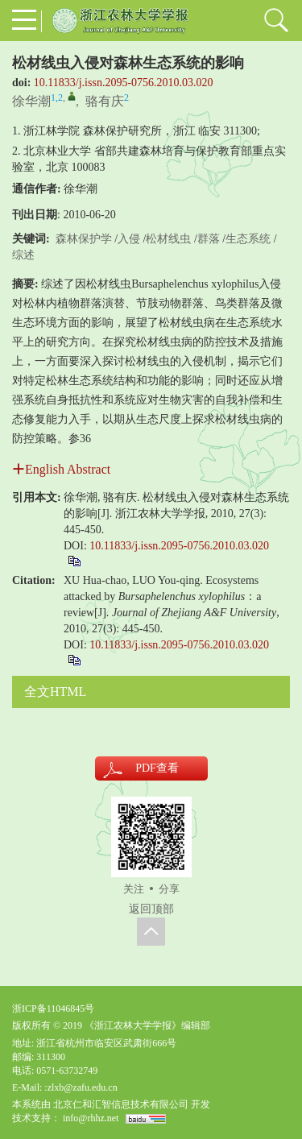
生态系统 (248, 239)
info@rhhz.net (90, 1118)
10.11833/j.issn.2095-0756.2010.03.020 (123, 83)
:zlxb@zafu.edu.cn (80, 1087)
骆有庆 (104, 101)
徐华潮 (31, 101)
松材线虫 (168, 239)
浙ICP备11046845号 (53, 1008)
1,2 (57, 97)
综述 (23, 255)
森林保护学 (84, 239)
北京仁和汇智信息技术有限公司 (120, 1104)
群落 (208, 239)
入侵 (129, 239)
